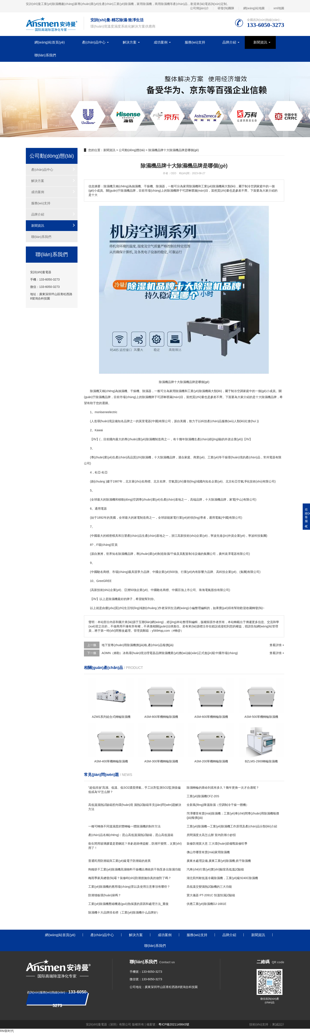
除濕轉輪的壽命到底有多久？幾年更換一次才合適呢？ (223, 787)
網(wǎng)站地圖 (254, 8)
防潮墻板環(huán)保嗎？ (104, 895)
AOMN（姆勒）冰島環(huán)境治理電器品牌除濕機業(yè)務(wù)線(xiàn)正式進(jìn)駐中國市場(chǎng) (170, 653)
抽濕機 (122, 391)
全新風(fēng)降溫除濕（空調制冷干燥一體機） (218, 805)
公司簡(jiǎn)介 (199, 8)
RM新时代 (7, 1031)
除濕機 (94, 391)
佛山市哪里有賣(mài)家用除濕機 (208, 852)
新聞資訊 (260, 42)
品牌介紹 (229, 42)
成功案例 (160, 42)
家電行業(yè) (178, 517)
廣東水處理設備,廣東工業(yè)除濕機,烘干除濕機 (219, 860)
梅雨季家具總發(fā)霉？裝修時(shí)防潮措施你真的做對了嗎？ (129, 878)
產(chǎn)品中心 (93, 42)
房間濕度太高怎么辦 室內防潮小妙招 (211, 835)
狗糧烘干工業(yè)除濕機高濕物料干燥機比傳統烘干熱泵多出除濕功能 (134, 869)
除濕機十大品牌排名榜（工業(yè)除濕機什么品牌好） (124, 912)
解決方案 (129, 42)
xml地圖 (278, 8)
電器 (148, 421)
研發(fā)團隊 (226, 8)
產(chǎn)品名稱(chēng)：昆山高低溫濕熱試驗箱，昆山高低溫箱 (130, 835)
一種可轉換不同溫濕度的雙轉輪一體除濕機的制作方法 (124, 826)
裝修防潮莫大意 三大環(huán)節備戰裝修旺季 (217, 843)
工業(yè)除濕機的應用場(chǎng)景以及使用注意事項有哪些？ (129, 886)
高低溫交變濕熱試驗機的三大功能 (209, 886)
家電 (232, 499)
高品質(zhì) (134, 457)
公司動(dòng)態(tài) (132, 150)
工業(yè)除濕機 (198, 391)
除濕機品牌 (103, 397)
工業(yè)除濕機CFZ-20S (203, 796)
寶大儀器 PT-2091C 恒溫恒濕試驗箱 (211, 895)
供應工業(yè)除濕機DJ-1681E (206, 904)
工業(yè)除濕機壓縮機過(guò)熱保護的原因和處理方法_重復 (128, 904)
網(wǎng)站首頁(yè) (49, 42)
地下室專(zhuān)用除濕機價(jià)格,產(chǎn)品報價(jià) (138, 645)
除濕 (145, 391)
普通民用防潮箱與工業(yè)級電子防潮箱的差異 (119, 860)
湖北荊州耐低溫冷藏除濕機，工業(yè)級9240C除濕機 (222, 878)
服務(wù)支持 (195, 42)
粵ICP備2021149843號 (173, 1024)
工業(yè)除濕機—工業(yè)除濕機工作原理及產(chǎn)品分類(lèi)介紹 (232, 826)
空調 (240, 391)
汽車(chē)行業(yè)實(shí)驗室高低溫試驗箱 (215, 869)
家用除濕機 (176, 391)
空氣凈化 (244, 481)
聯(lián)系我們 (45, 55)
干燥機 (134, 391)
